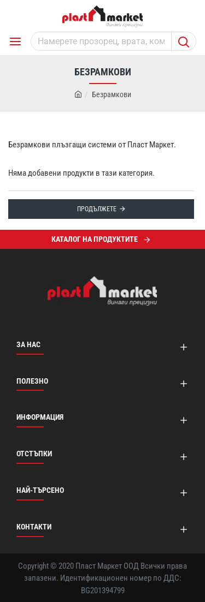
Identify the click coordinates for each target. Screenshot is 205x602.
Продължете (96, 209)
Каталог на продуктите (94, 239)
